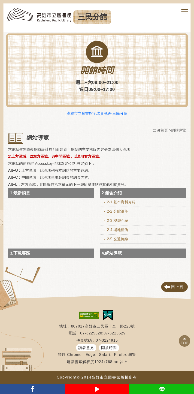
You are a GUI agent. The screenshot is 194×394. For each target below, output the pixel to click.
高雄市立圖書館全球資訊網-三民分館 (97, 113)
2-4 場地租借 (117, 230)
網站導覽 (178, 130)
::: (154, 130)
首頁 (162, 130)
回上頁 (177, 287)
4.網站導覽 (112, 253)
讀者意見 (86, 348)
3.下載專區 (20, 253)
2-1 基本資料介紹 (121, 202)
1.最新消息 (20, 193)
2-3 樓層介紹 (117, 221)
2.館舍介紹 (112, 193)
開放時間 (109, 348)
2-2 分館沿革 (117, 211)
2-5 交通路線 (117, 239)
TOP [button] (184, 343)
